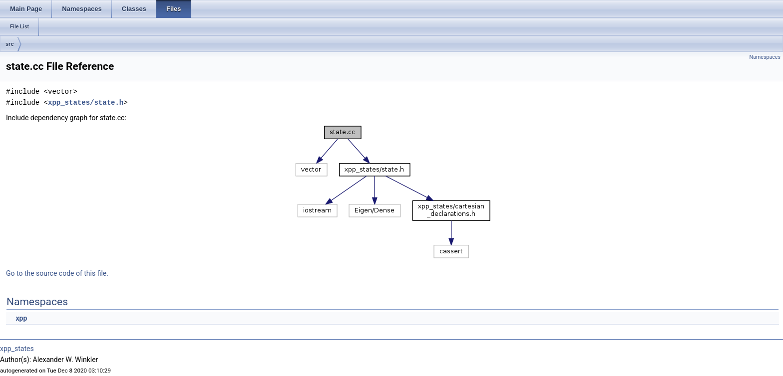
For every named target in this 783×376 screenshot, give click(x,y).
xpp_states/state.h (85, 102)
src (9, 44)
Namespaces (765, 57)
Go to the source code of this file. (57, 273)
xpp (21, 318)
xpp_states (17, 349)
